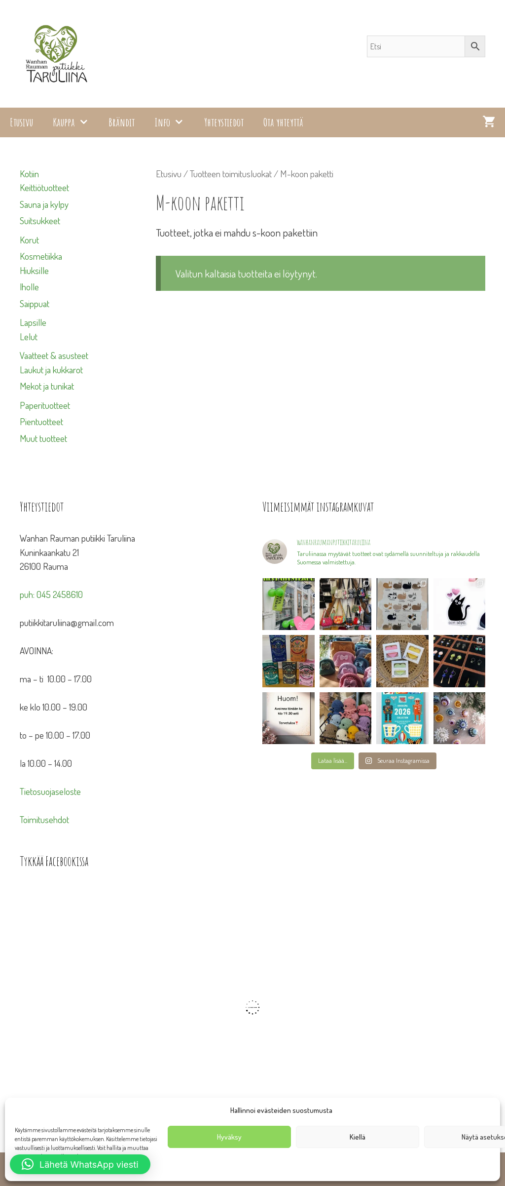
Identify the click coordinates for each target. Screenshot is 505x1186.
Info (174, 122)
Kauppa (76, 122)
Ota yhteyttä (283, 122)
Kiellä (357, 1137)
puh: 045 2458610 (51, 594)
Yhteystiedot (224, 122)
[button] (80, 1164)
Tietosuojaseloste (50, 791)
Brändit (121, 122)
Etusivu (21, 122)
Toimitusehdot (44, 819)
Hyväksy (229, 1137)
